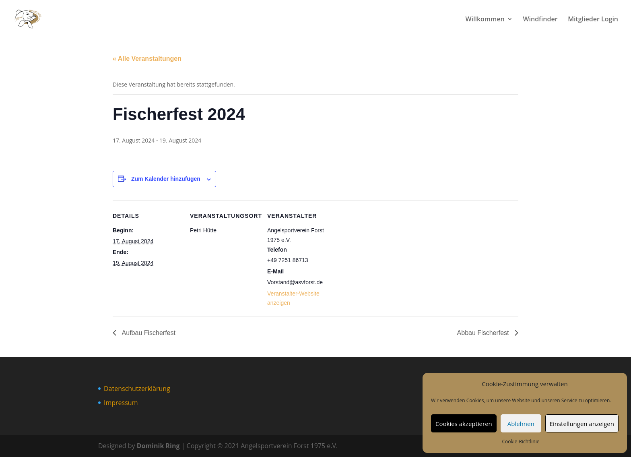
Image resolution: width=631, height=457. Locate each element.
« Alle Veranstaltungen (147, 58)
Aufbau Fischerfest (147, 332)
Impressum (121, 402)
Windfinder (540, 19)
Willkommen (484, 19)
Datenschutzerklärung (137, 388)
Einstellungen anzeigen (582, 424)
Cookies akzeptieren (463, 424)
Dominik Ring (158, 445)
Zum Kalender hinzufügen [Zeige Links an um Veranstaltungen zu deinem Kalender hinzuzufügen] (165, 179)
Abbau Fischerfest (484, 332)
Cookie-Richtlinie (521, 441)
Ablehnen (520, 424)
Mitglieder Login (593, 19)
